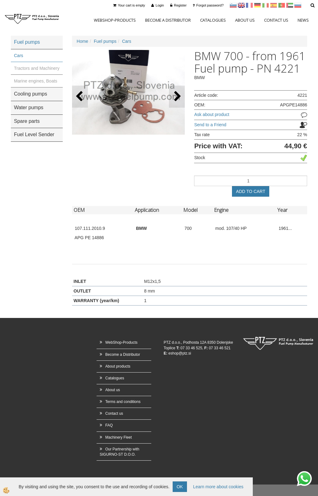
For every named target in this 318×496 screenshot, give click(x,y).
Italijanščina (265, 5)
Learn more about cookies (218, 486)
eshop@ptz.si (179, 353)
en (241, 5)
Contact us (276, 20)
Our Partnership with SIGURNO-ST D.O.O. (119, 452)
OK (180, 486)
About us (245, 20)
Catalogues (213, 20)
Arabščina (289, 5)
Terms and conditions (122, 402)
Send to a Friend (210, 124)
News (303, 20)
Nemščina (257, 5)
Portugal (281, 5)
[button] (177, 97)
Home (82, 41)
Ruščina (297, 5)
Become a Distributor (168, 20)
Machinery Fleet (118, 437)
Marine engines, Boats (35, 80)
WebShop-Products (115, 20)
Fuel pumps (105, 41)
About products (117, 366)
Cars (18, 55)
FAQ (109, 425)
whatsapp (304, 474)
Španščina (273, 5)
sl (233, 5)
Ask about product (211, 114)
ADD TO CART (250, 191)
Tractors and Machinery (37, 68)
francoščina (249, 5)
